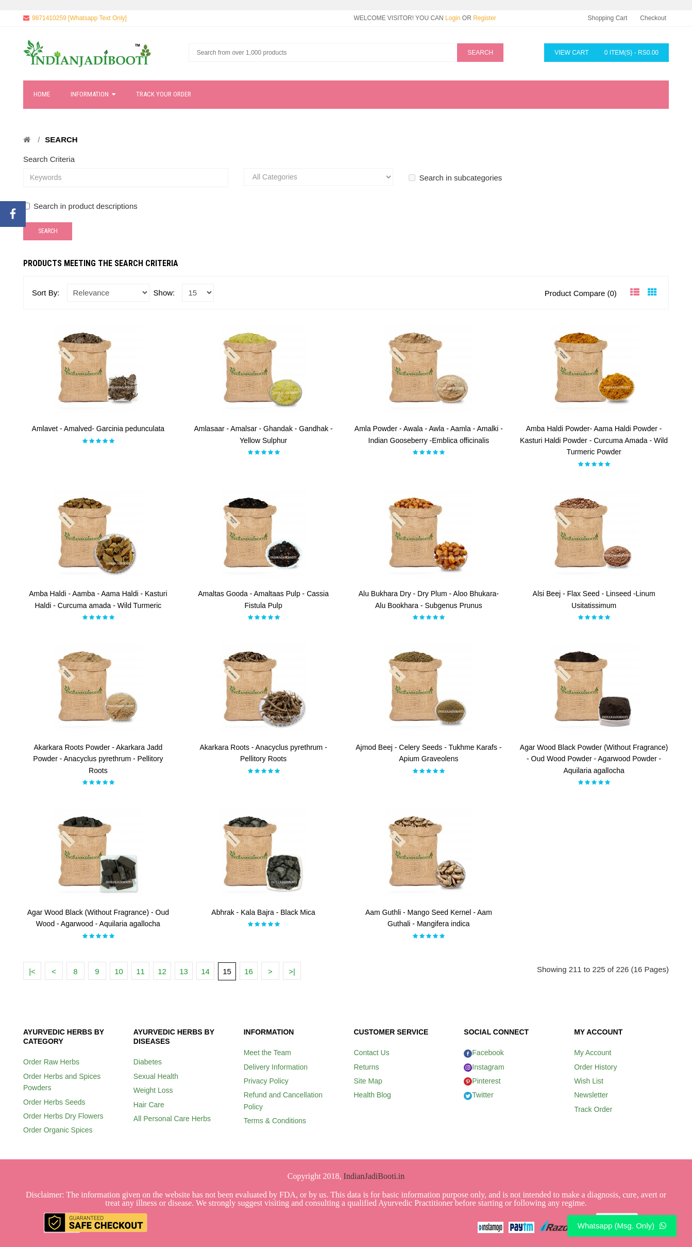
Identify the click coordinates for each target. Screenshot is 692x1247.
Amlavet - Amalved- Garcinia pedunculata (98, 428)
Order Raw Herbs (51, 1062)
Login (452, 18)
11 (140, 971)
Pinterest (482, 1081)
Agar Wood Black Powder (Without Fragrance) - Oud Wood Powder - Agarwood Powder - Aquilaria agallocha (594, 759)
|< (32, 971)
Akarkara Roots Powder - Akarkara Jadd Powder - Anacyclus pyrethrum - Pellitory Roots (98, 759)
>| (292, 971)
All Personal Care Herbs (172, 1118)
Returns (366, 1067)
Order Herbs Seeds (54, 1102)
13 (183, 971)
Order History (595, 1067)
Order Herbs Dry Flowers (63, 1116)
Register (484, 18)
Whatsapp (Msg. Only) (622, 1225)
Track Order (593, 1109)
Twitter (478, 1095)
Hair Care (148, 1105)
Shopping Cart (608, 18)
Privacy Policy (266, 1081)
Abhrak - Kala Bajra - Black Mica (263, 912)
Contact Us (371, 1052)
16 (248, 971)
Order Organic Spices (58, 1130)
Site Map (367, 1081)
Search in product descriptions (80, 206)
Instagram (484, 1067)
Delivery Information (276, 1067)
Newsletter (591, 1095)
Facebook (483, 1052)
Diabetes (147, 1062)
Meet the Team (267, 1052)
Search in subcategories (455, 177)
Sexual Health (155, 1076)
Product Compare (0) (581, 293)
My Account (592, 1052)
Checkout (653, 18)
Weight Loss (153, 1090)
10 (118, 971)
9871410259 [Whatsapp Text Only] (79, 18)
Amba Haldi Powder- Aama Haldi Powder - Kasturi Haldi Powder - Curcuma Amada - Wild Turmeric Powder (594, 440)
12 (162, 971)
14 (205, 971)
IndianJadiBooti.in (374, 1176)
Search (61, 139)
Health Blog (372, 1095)
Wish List (588, 1081)
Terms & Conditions (275, 1121)
